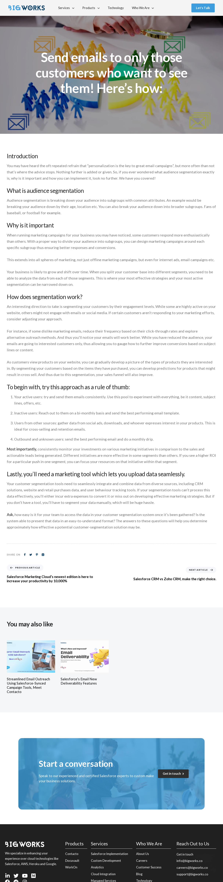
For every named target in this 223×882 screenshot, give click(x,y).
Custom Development (106, 860)
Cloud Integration (103, 874)
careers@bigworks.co (192, 867)
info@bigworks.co (189, 861)
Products (91, 8)
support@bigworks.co (192, 874)
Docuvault (72, 860)
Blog (139, 874)
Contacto (71, 854)
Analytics (97, 867)
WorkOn (71, 867)
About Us (142, 854)
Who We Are (143, 8)
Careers (141, 860)
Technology (116, 8)
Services (66, 8)
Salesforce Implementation (109, 854)
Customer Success (148, 867)
